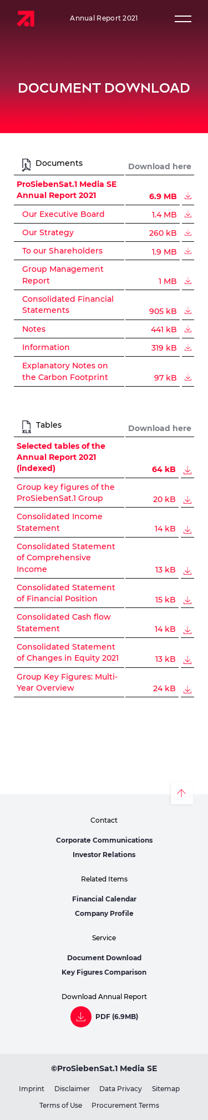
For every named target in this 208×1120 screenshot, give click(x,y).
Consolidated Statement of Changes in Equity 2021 (68, 652)
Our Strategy (48, 232)
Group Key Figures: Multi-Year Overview (67, 682)
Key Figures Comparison (104, 972)
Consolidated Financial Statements (68, 304)
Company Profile (104, 913)
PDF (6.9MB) (116, 1016)
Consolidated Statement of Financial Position (66, 593)
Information (46, 347)
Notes (33, 329)
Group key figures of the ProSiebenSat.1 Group (66, 492)
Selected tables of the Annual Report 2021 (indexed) (61, 457)
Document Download (104, 958)
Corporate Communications (104, 840)
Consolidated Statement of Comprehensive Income (66, 557)
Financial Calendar (104, 899)
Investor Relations (104, 854)
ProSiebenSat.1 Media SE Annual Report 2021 (66, 189)
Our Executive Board (63, 214)
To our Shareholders (62, 251)
